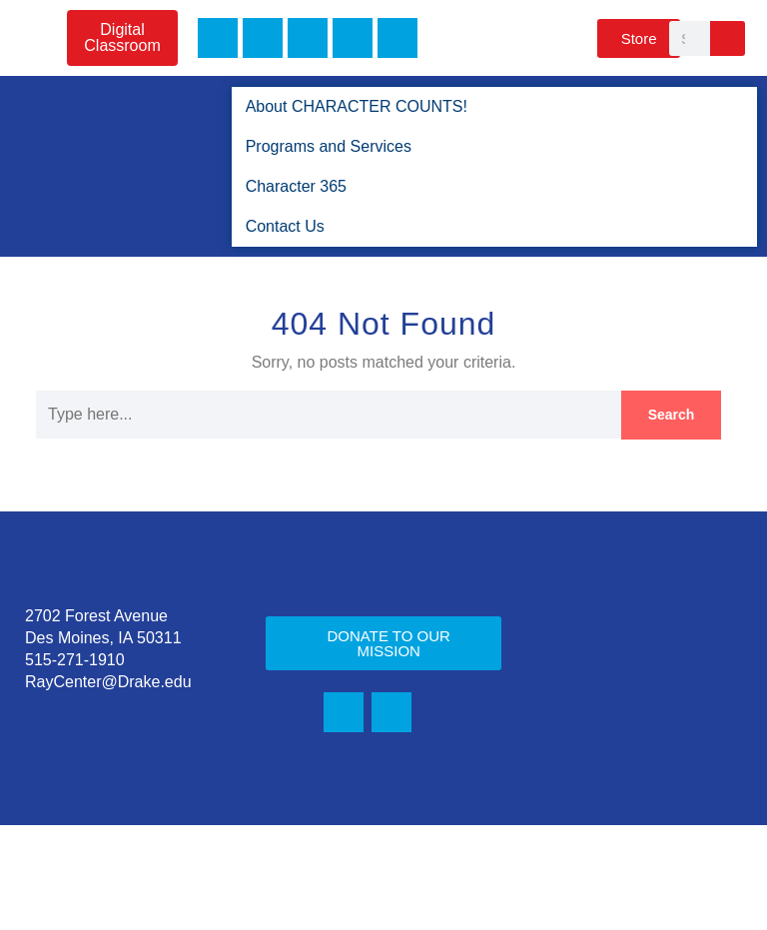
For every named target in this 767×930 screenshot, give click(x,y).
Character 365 (297, 186)
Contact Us (284, 226)
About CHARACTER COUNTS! (350, 106)
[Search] (727, 38)
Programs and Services (329, 146)
